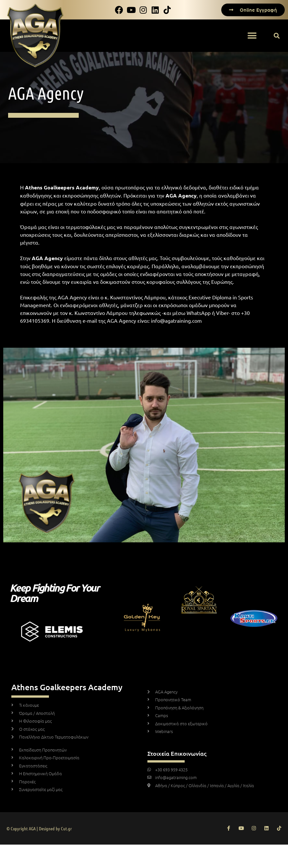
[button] (252, 36)
